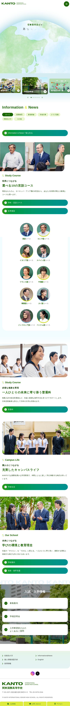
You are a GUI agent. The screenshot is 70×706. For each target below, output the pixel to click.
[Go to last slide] (28, 97)
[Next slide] (42, 97)
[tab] (31, 97)
